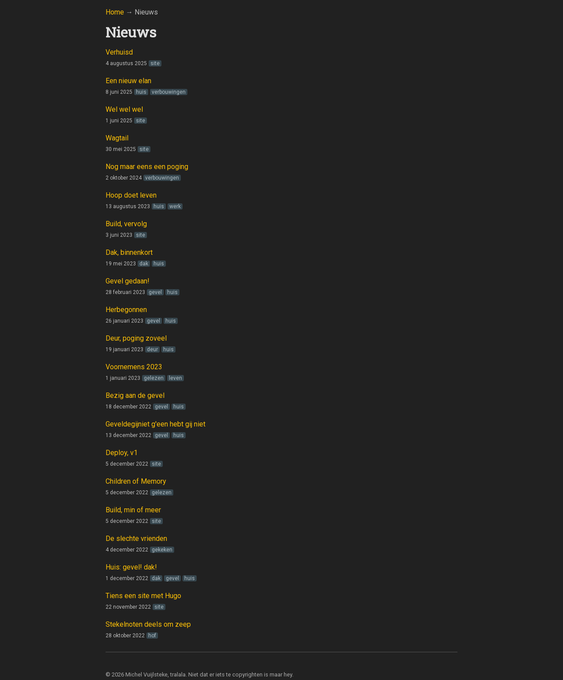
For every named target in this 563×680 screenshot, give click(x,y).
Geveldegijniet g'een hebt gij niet (155, 424)
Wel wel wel (124, 109)
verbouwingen (169, 92)
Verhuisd (119, 52)
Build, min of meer (133, 510)
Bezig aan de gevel (135, 395)
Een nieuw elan (128, 81)
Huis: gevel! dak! (131, 567)
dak (143, 264)
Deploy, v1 (122, 452)
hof (152, 635)
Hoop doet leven (131, 195)
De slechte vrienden (136, 538)
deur (152, 349)
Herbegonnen (126, 309)
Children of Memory (136, 481)
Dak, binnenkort (129, 252)
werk (175, 206)
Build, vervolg (126, 224)
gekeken (162, 550)
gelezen (154, 378)
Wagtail (117, 138)
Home (115, 12)
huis (141, 92)
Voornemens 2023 (134, 367)
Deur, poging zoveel (136, 338)
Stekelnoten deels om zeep (148, 624)
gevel (155, 292)
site (155, 63)
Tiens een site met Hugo (143, 596)
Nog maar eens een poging (147, 166)
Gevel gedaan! (128, 281)
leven (175, 378)
